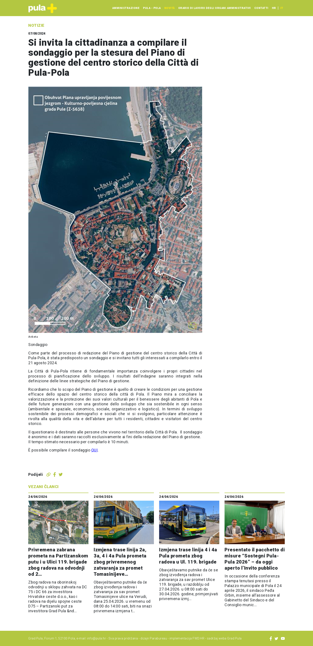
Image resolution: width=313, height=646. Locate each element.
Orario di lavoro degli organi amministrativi (214, 8)
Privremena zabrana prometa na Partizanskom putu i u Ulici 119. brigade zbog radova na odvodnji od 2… (58, 562)
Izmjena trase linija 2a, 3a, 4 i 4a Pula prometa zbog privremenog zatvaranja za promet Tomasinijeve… (120, 562)
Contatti (261, 8)
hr (274, 8)
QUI (94, 450)
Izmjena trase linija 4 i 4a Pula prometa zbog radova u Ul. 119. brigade (188, 556)
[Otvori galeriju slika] (192, 325)
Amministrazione (126, 8)
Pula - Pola (152, 8)
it (281, 8)
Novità (169, 8)
